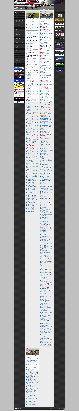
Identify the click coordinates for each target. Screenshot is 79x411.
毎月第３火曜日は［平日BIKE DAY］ (46, 261)
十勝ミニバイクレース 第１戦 (31, 195)
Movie (16, 35)
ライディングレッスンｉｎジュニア (31, 172)
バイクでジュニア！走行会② (46, 38)
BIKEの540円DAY (44, 136)
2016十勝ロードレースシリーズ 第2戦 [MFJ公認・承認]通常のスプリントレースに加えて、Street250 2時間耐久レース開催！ (32, 159)
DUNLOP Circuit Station (45, 240)
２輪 (16, 30)
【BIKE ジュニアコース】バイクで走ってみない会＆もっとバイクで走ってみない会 (46, 295)
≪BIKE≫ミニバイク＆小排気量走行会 (46, 282)
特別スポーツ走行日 (29, 161)
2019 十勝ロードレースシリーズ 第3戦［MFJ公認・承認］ (32, 117)
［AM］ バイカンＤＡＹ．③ (45, 48)
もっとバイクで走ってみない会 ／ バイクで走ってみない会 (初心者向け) (45, 209)
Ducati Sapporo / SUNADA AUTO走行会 (46, 67)
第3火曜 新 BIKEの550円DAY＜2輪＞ (46, 115)
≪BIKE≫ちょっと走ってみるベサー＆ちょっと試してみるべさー (46, 260)
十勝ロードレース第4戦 (30, 205)
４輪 (16, 29)
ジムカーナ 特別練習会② (44, 61)
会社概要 (59, 408)
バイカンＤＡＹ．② (43, 52)
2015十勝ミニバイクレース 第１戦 (31, 175)
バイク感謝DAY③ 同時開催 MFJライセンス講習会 (45, 138)
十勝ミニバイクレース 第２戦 (31, 180)
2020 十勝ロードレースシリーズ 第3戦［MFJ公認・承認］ (32, 104)
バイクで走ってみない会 (45, 62)
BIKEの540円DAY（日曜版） (46, 248)
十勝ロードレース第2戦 (30, 209)
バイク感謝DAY (43, 123)
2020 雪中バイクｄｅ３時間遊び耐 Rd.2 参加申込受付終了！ (46, 112)
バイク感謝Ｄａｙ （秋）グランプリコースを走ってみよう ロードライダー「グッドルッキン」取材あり (46, 227)
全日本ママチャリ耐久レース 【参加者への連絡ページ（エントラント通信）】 (32, 374)
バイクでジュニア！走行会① (46, 40)
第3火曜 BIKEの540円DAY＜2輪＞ (45, 118)
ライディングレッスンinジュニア (45, 154)
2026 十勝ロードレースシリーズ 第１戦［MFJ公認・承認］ (32, 19)
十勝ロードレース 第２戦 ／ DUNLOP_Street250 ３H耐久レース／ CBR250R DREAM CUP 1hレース (31, 184)
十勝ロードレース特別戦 (30, 206)
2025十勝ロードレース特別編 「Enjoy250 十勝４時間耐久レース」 (45, 26)
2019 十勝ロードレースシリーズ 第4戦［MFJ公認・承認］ (32, 111)
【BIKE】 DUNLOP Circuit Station (46, 180)
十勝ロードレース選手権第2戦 (31, 196)
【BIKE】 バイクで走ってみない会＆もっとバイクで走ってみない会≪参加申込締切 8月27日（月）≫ (46, 141)
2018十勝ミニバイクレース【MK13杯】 (32, 130)
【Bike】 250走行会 (43, 213)
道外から (17, 58)
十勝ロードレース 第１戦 (30, 188)
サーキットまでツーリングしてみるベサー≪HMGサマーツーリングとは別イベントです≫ (46, 198)
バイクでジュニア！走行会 (45, 50)
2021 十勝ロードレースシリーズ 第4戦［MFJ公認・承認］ (32, 89)
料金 (16, 51)
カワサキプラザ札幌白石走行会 (46, 94)
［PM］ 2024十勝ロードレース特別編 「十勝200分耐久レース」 (46, 45)
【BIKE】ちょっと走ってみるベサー (46, 329)
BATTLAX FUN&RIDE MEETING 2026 (47, 18)
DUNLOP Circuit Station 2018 (46, 155)
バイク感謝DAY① (43, 251)
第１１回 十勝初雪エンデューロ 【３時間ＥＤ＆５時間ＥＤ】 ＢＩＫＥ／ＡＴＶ (46, 342)
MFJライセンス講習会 (44, 100)
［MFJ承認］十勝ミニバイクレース (32, 35)
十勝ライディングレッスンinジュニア (46, 122)
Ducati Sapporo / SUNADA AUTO (46, 235)
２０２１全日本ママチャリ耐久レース (32, 380)
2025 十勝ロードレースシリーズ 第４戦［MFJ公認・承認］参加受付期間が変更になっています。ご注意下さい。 (32, 33)
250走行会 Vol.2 (43, 191)
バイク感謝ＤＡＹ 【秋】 (44, 320)
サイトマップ (55, 408)
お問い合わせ (62, 408)
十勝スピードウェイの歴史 (19, 64)
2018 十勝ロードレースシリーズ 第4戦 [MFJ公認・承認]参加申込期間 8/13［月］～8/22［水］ (32, 133)
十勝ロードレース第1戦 (30, 211)
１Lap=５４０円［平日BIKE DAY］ (46, 254)
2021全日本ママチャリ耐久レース (31, 379)
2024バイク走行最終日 (44, 43)
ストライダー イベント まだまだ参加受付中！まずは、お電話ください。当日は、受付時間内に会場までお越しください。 (32, 389)
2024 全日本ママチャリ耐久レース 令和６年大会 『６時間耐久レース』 (32, 364)
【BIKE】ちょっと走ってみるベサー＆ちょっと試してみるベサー (46, 291)
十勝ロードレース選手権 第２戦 (31, 204)
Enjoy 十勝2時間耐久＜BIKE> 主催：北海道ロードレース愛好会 (45, 117)
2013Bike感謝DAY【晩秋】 (44, 288)
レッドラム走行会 (44, 196)
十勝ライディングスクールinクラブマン (46, 331)
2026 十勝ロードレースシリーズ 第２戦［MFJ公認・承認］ (32, 22)
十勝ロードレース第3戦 (30, 208)
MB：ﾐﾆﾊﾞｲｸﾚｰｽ (18, 25)
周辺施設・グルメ (18, 60)
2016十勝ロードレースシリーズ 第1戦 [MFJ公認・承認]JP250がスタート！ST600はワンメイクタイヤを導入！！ (32, 163)
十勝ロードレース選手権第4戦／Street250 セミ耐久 (31, 190)
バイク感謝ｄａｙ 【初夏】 (45, 279)
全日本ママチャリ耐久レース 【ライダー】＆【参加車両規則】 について (32, 375)
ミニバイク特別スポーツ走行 (45, 169)
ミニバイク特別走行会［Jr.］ (45, 53)
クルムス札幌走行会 (44, 223)
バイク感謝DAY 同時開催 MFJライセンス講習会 (45, 159)
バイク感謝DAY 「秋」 (44, 330)
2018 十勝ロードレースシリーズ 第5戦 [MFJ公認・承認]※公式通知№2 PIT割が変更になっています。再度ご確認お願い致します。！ (32, 127)
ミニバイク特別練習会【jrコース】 (46, 31)
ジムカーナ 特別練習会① (44, 63)
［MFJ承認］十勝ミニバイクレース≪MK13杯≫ (32, 67)
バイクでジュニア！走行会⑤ (46, 24)
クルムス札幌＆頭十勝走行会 (46, 206)
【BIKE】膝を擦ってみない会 (45, 290)
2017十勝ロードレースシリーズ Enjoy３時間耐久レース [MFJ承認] (32, 142)
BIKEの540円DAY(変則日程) (44, 211)
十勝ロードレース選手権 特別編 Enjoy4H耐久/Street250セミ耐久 (31, 198)
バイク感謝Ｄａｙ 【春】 (44, 283)
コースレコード (18, 34)
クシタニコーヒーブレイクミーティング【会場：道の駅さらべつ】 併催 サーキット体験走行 (46, 151)
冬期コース (17, 54)
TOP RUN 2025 (43, 36)
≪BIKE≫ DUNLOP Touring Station (46, 272)
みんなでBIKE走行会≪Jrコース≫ (45, 225)
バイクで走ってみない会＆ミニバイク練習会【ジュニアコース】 (46, 93)
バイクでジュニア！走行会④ (46, 30)
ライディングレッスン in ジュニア (45, 173)
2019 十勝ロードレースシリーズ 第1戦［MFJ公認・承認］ (32, 123)
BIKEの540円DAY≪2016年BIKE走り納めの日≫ (44, 188)
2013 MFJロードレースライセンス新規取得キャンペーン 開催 (46, 310)
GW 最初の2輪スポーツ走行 (44, 132)
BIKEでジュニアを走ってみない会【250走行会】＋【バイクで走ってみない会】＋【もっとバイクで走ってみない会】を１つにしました (46, 128)
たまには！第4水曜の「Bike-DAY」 (45, 332)
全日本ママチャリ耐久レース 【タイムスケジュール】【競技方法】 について (32, 378)
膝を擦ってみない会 (43, 241)
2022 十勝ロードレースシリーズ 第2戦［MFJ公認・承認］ (32, 85)
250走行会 (42, 156)
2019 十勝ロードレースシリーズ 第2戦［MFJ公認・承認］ (32, 120)
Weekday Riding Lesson (44, 139)
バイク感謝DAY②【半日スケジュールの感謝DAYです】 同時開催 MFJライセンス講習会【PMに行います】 (46, 144)
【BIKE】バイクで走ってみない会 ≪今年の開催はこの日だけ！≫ (46, 325)
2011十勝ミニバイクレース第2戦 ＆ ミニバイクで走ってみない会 (32, 207)
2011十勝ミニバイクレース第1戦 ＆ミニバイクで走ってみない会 (32, 210)
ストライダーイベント (44, 148)
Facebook (17, 26)
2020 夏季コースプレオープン (31, 385)
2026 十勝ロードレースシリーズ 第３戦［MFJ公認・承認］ (32, 25)
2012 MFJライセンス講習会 (45, 328)
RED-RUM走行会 (44, 229)
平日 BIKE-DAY (43, 271)
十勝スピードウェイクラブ (19, 42)
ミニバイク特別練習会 (44, 77)
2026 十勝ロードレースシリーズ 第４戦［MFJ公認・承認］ (32, 28)
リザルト (17, 33)
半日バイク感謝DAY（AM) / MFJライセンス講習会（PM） (46, 215)
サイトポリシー (51, 408)
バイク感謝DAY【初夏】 (44, 306)
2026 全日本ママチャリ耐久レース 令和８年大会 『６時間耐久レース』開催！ (32, 360)
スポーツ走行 (17, 50)
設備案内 (17, 47)
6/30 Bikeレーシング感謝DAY (45, 300)
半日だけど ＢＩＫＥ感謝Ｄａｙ (45, 255)
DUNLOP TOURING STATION (46, 239)
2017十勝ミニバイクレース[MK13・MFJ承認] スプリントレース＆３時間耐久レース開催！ (46, 167)
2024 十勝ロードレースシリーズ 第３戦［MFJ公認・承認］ (32, 55)
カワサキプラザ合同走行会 (44, 91)
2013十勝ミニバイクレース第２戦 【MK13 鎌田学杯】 (31, 193)
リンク (16, 63)
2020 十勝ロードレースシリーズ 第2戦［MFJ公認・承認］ (32, 107)
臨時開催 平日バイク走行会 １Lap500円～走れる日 (45, 317)
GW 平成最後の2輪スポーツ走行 (45, 131)
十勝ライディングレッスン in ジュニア (47, 35)
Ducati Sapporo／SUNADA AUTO (46, 176)
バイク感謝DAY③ (43, 234)
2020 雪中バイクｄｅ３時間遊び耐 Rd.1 (46, 114)
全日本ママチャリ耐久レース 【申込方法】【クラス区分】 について (32, 377)
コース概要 (17, 46)
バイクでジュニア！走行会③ (46, 32)
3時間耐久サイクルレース (45, 158)
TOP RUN (42, 49)
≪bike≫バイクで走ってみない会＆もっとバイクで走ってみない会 (45, 281)
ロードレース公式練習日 (30, 179)
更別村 (16, 59)
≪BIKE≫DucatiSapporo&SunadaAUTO (47, 270)
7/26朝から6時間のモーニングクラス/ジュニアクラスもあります (32, 395)
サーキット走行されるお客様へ (20, 17)
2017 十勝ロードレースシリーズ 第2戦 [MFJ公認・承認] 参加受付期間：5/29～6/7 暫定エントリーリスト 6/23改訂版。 (32, 149)
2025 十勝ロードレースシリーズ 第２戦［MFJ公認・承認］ (33, 43)
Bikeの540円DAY (45, 224)
